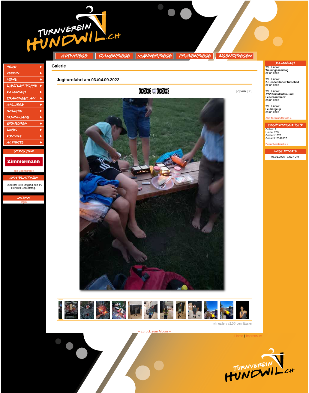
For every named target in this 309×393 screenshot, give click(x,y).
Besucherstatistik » (277, 144)
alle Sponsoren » (24, 170)
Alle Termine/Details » (279, 118)
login (24, 202)
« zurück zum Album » (154, 331)
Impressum (254, 336)
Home (238, 336)
